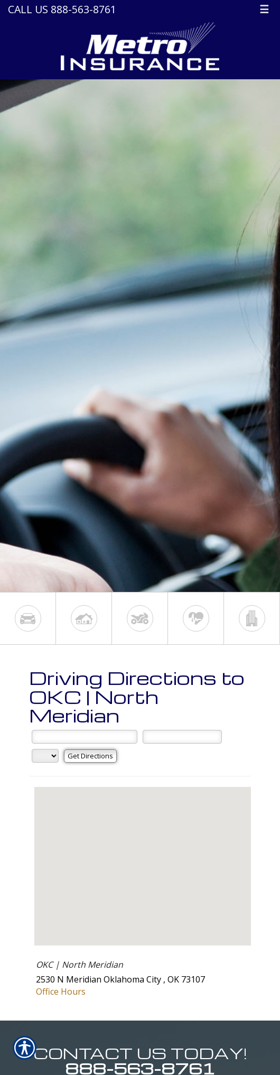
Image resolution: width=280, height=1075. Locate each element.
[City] (182, 737)
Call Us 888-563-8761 (62, 9)
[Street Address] (84, 737)
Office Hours (61, 991)
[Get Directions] (90, 756)
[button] (143, 856)
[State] (45, 756)
